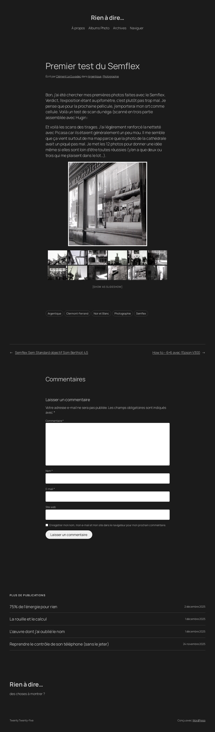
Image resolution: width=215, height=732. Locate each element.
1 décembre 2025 (195, 619)
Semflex (141, 313)
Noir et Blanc (101, 313)
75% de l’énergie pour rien (33, 606)
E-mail (50, 489)
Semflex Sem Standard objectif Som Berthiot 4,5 (51, 352)
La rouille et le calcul (28, 619)
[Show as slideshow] (107, 286)
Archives (119, 28)
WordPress (198, 720)
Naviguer (136, 28)
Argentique (94, 76)
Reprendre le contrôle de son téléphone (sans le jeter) (59, 644)
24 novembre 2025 (194, 644)
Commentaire (55, 421)
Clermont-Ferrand (77, 313)
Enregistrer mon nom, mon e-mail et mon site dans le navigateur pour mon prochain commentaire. (107, 525)
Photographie (111, 76)
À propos (78, 28)
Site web (51, 507)
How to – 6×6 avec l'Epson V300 (176, 352)
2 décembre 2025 (195, 606)
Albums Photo (98, 28)
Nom (49, 471)
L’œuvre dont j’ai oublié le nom (37, 631)
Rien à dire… (107, 17)
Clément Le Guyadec (68, 76)
